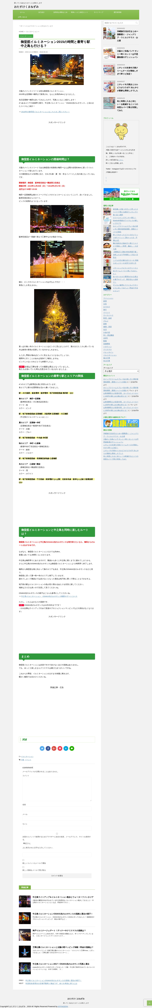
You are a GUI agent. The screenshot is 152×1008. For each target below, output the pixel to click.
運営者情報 (117, 12)
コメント (25, 776)
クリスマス (107, 349)
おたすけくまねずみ (26, 6)
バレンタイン (108, 352)
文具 (105, 304)
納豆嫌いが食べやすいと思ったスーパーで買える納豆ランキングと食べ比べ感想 (125, 212)
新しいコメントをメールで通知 (34, 863)
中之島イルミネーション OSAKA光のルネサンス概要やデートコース (49, 596)
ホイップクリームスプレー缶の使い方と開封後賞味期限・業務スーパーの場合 (125, 229)
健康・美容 (107, 327)
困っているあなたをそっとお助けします (76, 1003)
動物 (105, 341)
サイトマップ (98, 12)
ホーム (22, 12)
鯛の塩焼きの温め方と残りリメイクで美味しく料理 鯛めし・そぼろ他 (125, 246)
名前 (24, 805)
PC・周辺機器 (108, 335)
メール (24, 814)
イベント (28, 760)
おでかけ (106, 307)
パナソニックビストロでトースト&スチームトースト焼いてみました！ (125, 271)
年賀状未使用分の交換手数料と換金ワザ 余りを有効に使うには (51, 983)
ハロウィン (107, 347)
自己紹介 (41, 12)
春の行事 (106, 358)
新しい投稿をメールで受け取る (34, 870)
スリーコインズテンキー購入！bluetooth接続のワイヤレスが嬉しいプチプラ (125, 220)
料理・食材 (107, 318)
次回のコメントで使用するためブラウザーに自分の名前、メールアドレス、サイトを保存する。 (56, 838)
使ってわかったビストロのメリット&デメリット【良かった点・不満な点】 (125, 237)
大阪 (22, 760)
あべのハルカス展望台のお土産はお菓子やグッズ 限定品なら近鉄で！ (125, 279)
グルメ (105, 321)
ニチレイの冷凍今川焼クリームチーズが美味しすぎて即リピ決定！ (127, 71)
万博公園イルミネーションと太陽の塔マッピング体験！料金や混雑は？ (63, 947)
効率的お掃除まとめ (60, 12)
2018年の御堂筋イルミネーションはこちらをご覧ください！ (45, 112)
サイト (24, 824)
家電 (105, 301)
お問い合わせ (22, 17)
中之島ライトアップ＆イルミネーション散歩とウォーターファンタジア (63, 897)
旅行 (105, 310)
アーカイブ (108, 368)
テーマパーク (108, 315)
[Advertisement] (57, 138)
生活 (105, 329)
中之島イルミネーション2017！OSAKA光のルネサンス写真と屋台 (61, 964)
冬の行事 (106, 361)
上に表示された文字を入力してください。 (38, 848)
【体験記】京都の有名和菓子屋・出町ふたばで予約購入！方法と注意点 (125, 254)
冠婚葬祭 (106, 344)
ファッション (108, 298)
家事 (105, 324)
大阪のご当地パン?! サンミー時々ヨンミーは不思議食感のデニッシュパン (127, 54)
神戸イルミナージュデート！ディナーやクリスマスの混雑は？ (59, 931)
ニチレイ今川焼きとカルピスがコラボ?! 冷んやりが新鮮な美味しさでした (127, 87)
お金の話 (106, 332)
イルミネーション (27, 756)
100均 (105, 338)
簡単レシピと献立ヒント (79, 12)
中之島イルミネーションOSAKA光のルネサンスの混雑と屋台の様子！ (63, 914)
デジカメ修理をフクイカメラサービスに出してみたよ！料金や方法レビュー (125, 288)
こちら (120, 160)
